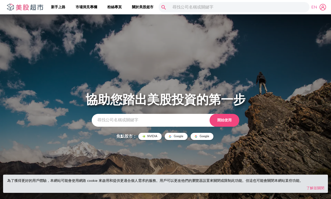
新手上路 (58, 7)
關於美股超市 (142, 7)
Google (176, 136)
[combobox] (232, 7)
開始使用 (224, 120)
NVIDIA (150, 136)
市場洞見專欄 (86, 7)
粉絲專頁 (114, 7)
